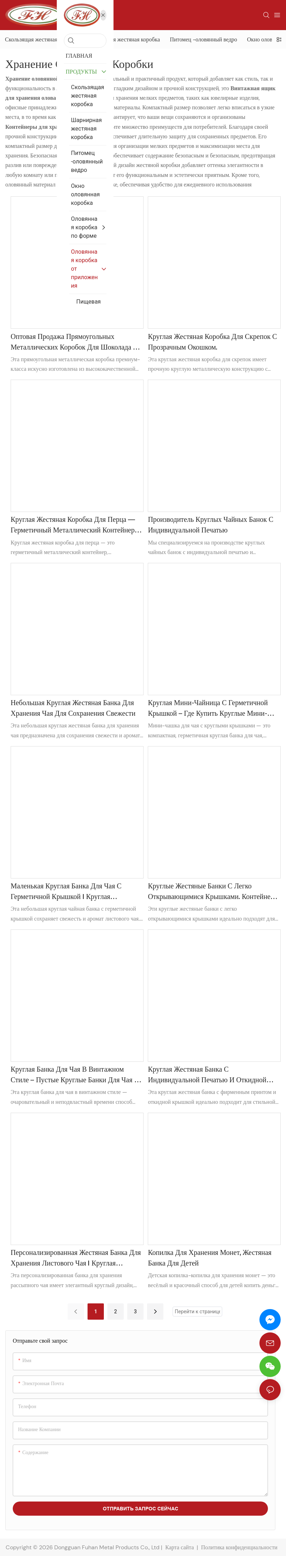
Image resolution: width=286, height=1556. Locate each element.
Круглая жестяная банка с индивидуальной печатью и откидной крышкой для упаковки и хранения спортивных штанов (207, 1076)
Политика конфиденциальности (240, 1547)
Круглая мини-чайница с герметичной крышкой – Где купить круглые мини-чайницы (208, 709)
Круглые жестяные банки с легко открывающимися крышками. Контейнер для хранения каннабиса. (211, 893)
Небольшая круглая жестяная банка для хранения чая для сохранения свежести (73, 708)
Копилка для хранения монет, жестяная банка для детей (209, 1258)
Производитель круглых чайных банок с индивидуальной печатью (210, 525)
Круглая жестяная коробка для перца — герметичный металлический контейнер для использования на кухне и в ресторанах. (73, 526)
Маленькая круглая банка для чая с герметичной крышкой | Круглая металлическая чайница (66, 893)
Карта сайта (179, 1547)
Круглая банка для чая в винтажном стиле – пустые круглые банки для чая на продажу (76, 1076)
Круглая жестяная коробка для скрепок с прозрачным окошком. (212, 342)
